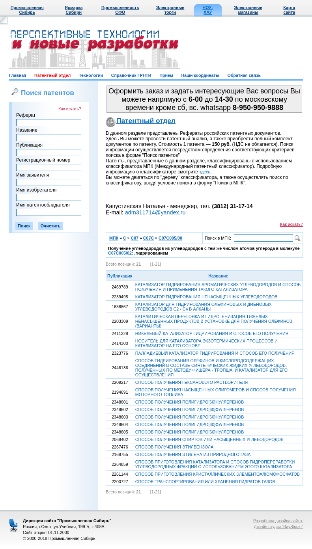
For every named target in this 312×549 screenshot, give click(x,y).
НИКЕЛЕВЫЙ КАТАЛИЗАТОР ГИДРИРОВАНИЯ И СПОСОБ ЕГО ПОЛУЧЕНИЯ (211, 333)
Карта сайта (289, 10)
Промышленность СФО (120, 10)
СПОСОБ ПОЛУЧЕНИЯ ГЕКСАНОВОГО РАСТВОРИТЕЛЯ (191, 382)
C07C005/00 (170, 238)
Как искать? (69, 108)
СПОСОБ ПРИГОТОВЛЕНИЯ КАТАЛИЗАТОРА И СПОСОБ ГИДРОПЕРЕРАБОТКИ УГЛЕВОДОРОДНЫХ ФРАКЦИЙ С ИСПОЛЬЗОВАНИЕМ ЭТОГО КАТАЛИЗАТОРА (215, 464)
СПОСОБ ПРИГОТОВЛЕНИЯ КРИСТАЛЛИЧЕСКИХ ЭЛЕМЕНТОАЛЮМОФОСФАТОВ (217, 474)
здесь (204, 171)
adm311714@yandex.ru (155, 212)
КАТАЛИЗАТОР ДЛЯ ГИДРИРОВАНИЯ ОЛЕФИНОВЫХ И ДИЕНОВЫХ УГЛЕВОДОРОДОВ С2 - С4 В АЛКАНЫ (203, 306)
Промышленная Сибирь (27, 10)
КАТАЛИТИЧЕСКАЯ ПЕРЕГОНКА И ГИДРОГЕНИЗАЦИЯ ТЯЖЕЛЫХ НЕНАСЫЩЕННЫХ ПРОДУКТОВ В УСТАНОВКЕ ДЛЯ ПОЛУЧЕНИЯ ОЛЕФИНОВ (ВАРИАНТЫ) (213, 321)
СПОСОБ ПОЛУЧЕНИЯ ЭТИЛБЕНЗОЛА (174, 447)
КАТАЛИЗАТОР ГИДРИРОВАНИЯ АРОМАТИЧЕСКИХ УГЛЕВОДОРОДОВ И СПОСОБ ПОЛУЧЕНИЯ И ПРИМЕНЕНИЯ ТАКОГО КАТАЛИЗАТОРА (218, 287)
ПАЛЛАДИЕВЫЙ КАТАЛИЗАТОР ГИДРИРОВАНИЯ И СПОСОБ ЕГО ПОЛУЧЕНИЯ (215, 353)
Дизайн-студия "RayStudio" (278, 527)
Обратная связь (244, 75)
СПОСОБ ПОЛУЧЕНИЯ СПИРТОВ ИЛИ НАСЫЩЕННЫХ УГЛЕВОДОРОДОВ (209, 439)
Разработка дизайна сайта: (278, 521)
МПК (113, 238)
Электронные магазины (248, 10)
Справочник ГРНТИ (131, 75)
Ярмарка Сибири (73, 10)
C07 (134, 238)
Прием (166, 75)
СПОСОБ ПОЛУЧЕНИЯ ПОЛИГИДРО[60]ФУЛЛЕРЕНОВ (189, 402)
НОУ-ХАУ (208, 10)
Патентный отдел (52, 75)
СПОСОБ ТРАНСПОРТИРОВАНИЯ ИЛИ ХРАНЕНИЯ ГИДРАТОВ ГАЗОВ (205, 481)
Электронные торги (170, 10)
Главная (17, 75)
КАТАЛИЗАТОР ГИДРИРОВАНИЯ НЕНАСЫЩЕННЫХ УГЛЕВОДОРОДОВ (206, 296)
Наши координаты (200, 75)
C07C (148, 238)
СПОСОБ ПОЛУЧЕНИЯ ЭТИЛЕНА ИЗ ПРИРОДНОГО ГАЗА (192, 454)
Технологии (91, 75)
